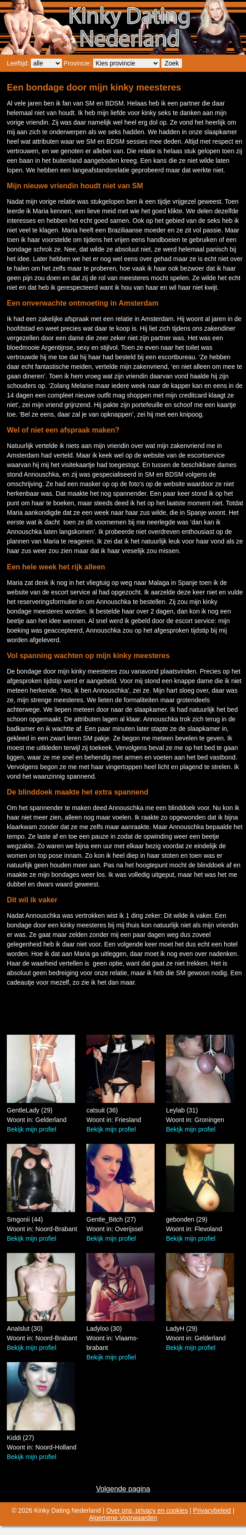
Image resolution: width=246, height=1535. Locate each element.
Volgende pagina (123, 1489)
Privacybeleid (212, 1510)
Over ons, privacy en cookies (147, 1510)
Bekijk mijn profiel (31, 1129)
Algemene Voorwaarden (123, 1517)
